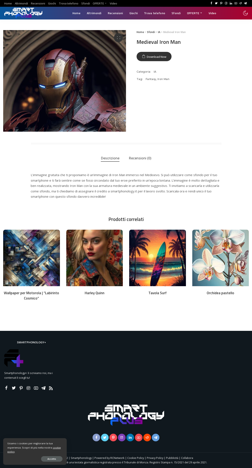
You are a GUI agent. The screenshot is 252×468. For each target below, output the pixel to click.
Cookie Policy (135, 458)
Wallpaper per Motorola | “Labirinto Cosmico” (31, 295)
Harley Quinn (94, 293)
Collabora (187, 458)
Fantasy (151, 79)
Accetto (51, 458)
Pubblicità (172, 458)
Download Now (156, 57)
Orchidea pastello (220, 293)
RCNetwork (117, 458)
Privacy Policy (155, 458)
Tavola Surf (157, 293)
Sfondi (151, 32)
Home (140, 32)
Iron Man (163, 79)
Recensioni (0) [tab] (140, 158)
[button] (118, 37)
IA (159, 32)
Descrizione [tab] (110, 158)
